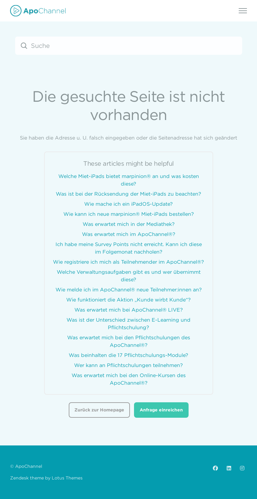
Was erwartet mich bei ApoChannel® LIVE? (128, 310)
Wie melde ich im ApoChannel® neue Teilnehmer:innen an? (128, 289)
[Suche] (128, 46)
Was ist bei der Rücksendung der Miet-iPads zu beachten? (128, 194)
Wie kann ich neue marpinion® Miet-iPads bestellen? (128, 214)
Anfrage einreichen (161, 409)
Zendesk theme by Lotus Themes (46, 477)
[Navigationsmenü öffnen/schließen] (242, 10)
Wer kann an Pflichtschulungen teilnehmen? (128, 365)
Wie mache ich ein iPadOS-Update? (128, 204)
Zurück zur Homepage (99, 409)
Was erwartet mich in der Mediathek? (129, 224)
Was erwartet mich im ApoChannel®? (128, 234)
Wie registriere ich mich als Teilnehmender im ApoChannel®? (128, 262)
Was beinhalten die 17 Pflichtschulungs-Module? (128, 355)
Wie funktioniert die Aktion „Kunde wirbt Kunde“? (128, 299)
